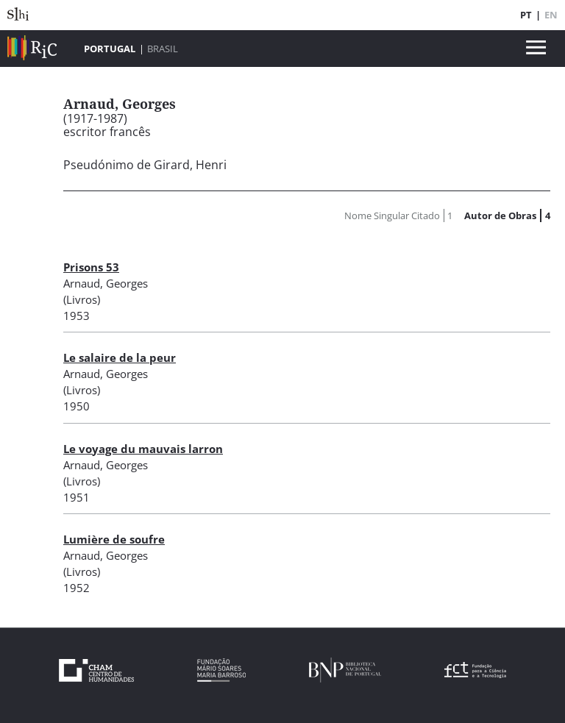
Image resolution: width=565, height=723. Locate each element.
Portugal (109, 48)
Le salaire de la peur (119, 357)
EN (551, 14)
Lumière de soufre (114, 539)
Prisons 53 (91, 267)
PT (526, 14)
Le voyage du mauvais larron (143, 448)
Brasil (162, 48)
